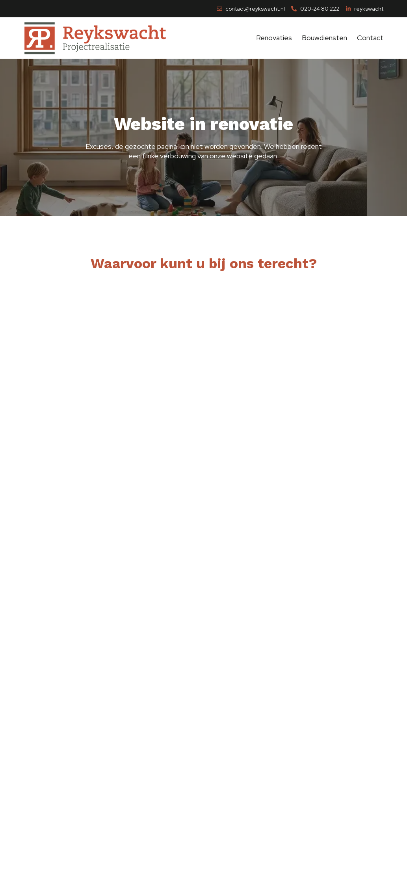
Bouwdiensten (324, 35)
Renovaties (274, 35)
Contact (370, 35)
